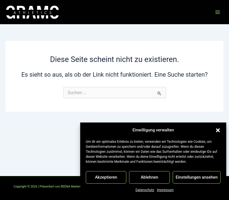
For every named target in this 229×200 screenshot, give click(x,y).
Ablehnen (149, 177)
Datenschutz (144, 190)
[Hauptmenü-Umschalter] (217, 12)
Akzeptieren (106, 177)
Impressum (165, 190)
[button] (218, 130)
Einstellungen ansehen (197, 177)
